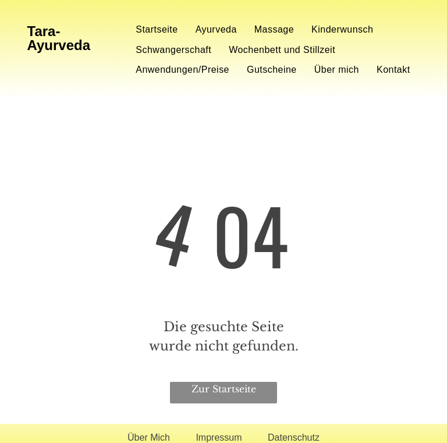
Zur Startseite (223, 389)
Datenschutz (294, 437)
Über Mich (148, 437)
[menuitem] (156, 30)
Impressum (219, 437)
